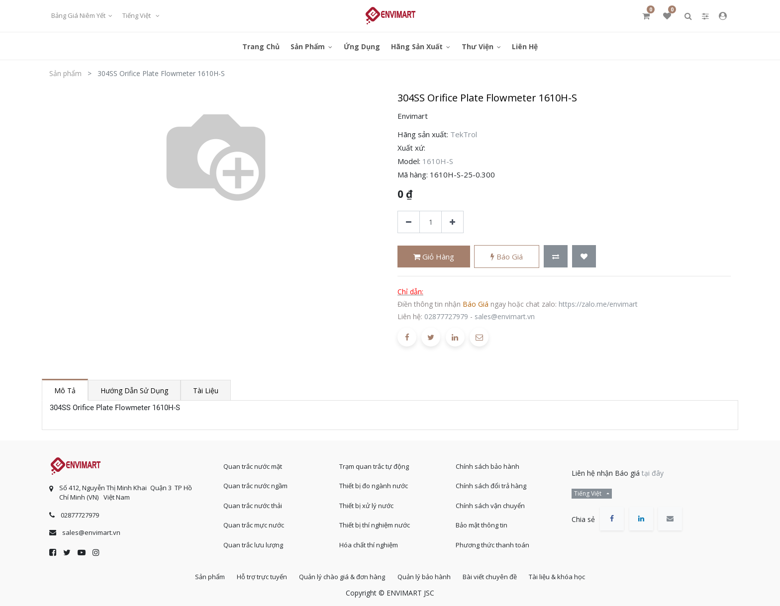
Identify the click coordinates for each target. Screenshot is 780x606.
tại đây (653, 470)
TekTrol (463, 134)
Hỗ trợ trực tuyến (257, 575)
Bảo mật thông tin (481, 522)
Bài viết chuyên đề (495, 575)
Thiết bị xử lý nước (366, 503)
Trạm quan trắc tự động (374, 463)
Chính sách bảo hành (487, 463)
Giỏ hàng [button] (433, 256)
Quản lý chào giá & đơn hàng (340, 575)
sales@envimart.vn (505, 316)
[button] (556, 256)
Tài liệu (205, 390)
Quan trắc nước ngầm (255, 483)
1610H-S (437, 161)
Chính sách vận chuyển (490, 503)
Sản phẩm (65, 73)
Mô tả (65, 390)
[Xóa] (408, 222)
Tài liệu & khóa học (565, 575)
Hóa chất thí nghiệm (368, 542)
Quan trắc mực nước (253, 522)
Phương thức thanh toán (492, 542)
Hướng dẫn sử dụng (134, 390)
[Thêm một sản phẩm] (452, 222)
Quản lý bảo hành (425, 575)
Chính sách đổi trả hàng (491, 483)
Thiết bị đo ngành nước (373, 483)
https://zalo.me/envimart (598, 304)
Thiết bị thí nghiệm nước (374, 522)
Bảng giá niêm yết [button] (79, 15)
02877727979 (446, 316)
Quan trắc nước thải (252, 503)
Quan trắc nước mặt (252, 463)
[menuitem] (261, 46)
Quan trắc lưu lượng (253, 542)
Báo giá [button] (506, 256)
